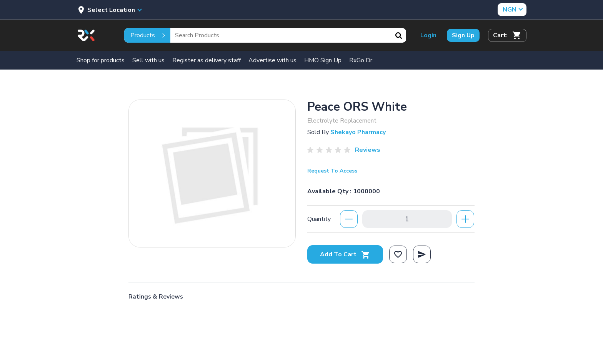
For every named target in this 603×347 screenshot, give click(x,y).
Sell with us (148, 60)
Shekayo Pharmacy (358, 132)
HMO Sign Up (322, 60)
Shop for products (101, 60)
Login (428, 35)
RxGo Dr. (361, 60)
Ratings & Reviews (155, 296)
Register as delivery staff (206, 60)
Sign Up (463, 35)
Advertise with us (272, 60)
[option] (212, 173)
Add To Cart (345, 254)
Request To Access (332, 170)
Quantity (319, 219)
